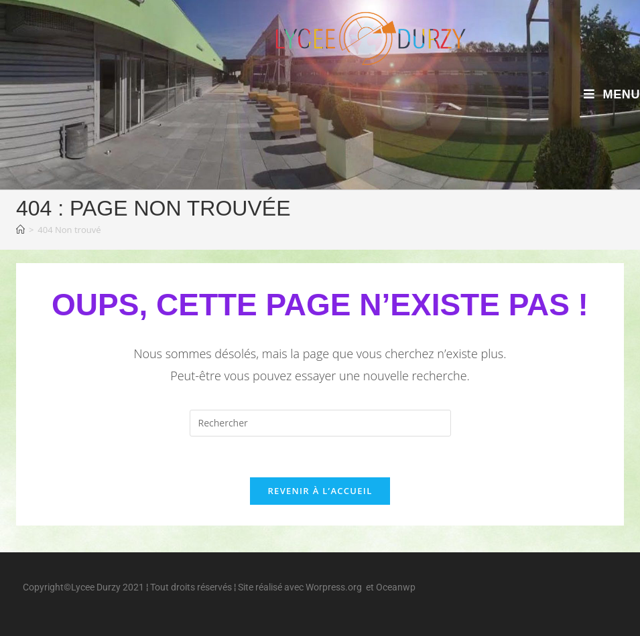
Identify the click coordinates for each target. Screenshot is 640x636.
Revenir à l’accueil (319, 491)
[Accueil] (20, 230)
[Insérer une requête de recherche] (320, 423)
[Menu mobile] (612, 94)
